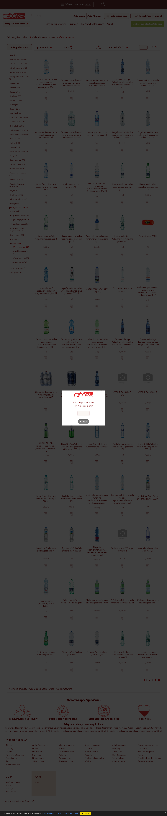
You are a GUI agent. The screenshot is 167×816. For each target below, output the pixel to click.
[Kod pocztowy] (83, 413)
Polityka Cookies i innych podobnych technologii (60, 813)
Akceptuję (85, 813)
